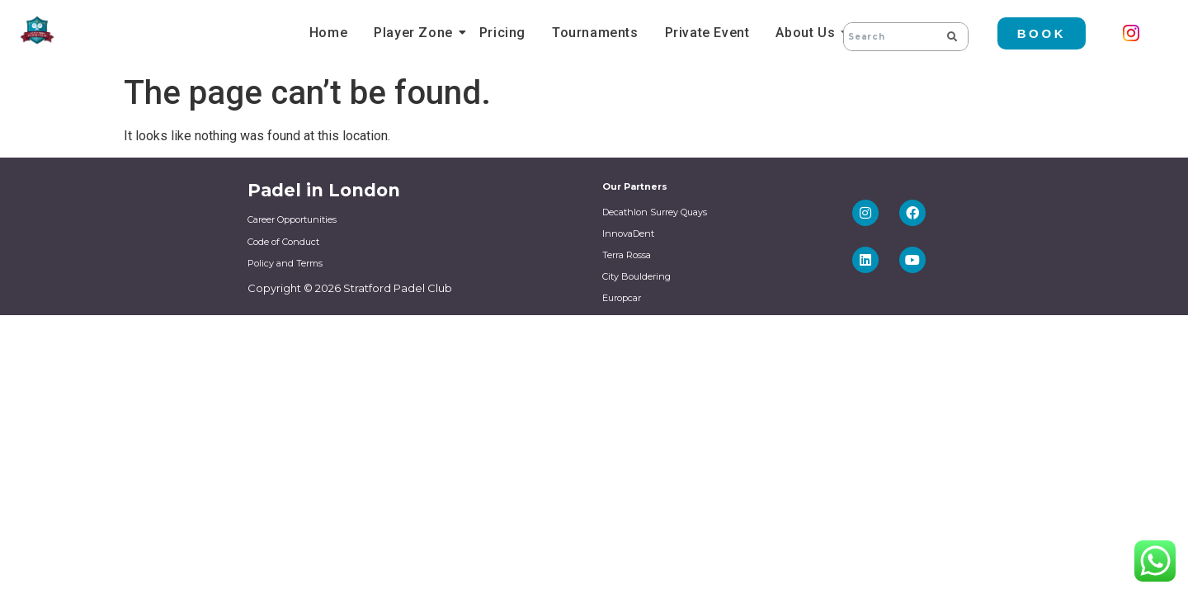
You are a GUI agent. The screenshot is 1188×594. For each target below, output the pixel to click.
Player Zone (416, 32)
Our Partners (634, 186)
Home (328, 32)
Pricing (502, 32)
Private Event (707, 32)
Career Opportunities (292, 219)
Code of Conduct (283, 242)
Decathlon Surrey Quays (654, 212)
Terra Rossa (626, 255)
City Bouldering (636, 276)
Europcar (621, 298)
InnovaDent (628, 233)
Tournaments (595, 32)
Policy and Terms (285, 263)
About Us (808, 32)
